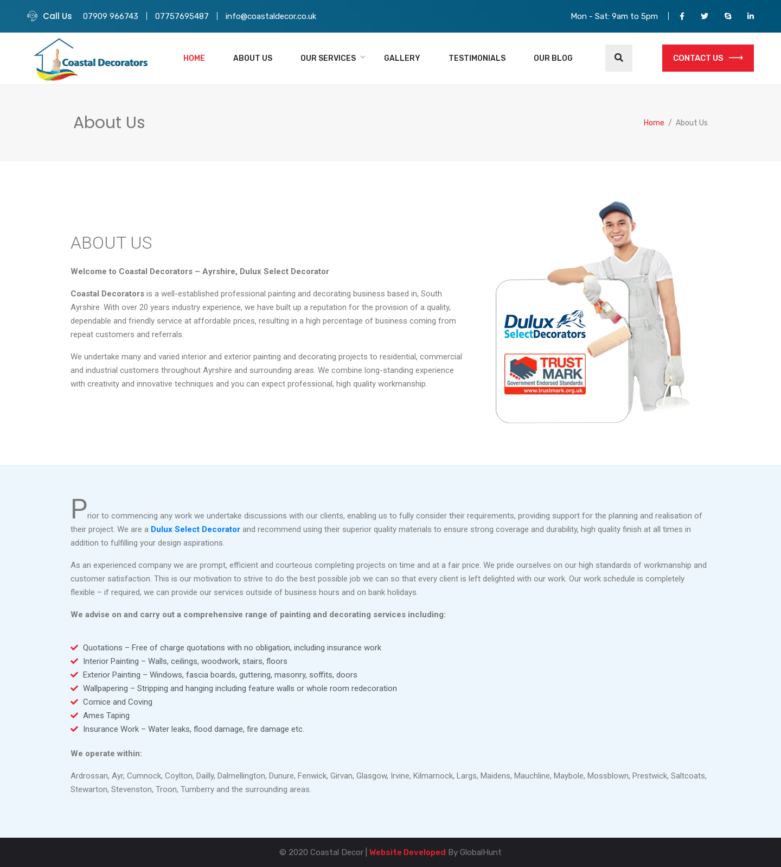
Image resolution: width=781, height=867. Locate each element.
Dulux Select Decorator (195, 529)
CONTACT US (708, 58)
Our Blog (553, 58)
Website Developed (407, 852)
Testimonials (477, 58)
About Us (252, 58)
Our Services (328, 58)
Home (194, 58)
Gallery (402, 58)
